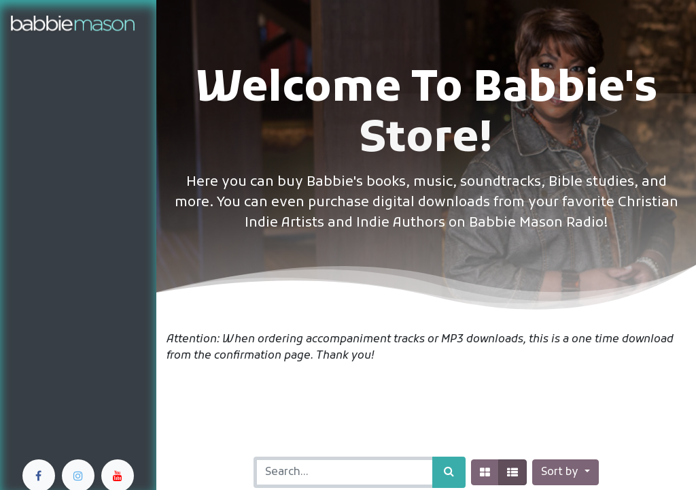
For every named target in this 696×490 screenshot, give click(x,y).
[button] (565, 472)
